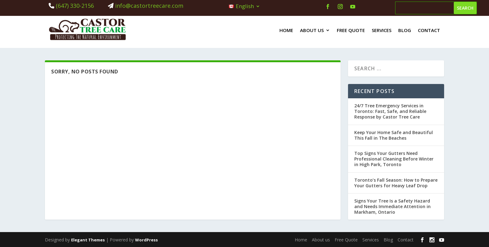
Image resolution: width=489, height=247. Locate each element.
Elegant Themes (88, 240)
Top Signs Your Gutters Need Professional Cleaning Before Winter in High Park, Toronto (393, 158)
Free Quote (351, 30)
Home (286, 30)
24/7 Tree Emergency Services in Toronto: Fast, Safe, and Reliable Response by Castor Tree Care (390, 111)
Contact (429, 30)
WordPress (146, 240)
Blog (404, 30)
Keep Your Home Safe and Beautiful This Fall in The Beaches (393, 135)
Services (381, 30)
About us (312, 30)
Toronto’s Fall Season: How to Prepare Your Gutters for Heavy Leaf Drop (396, 183)
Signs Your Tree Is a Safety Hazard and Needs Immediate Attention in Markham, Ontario (392, 206)
